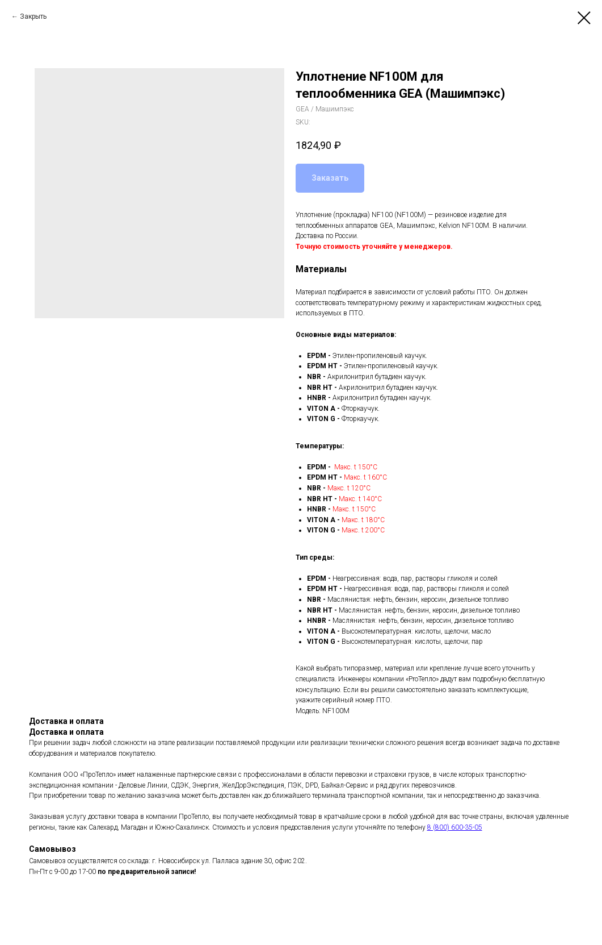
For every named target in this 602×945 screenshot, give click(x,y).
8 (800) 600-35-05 (454, 827)
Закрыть (33, 16)
